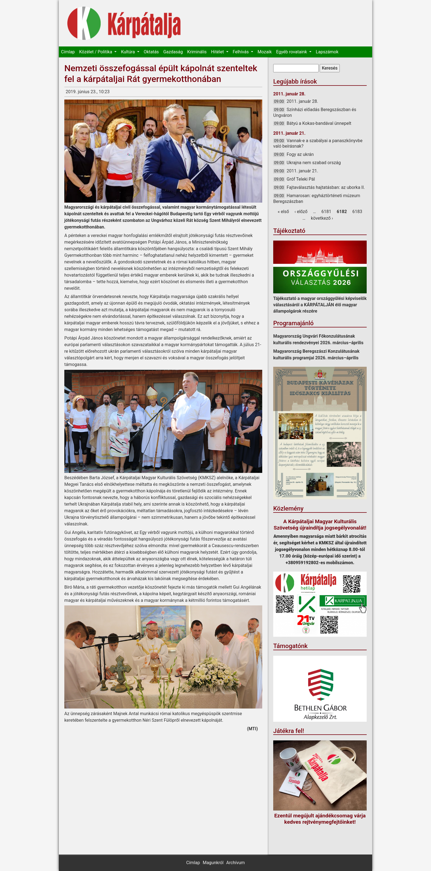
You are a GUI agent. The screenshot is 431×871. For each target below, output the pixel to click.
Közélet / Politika (96, 51)
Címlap (68, 51)
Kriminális (197, 51)
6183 (357, 211)
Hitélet (218, 51)
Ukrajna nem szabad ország (314, 162)
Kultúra (128, 51)
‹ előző (300, 211)
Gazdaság (173, 51)
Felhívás (241, 51)
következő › (322, 218)
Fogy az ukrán (300, 154)
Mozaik (265, 51)
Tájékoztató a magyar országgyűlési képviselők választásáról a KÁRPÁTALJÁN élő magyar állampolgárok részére (320, 305)
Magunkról (213, 862)
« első (283, 211)
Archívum (235, 862)
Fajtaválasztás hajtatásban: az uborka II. (326, 187)
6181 (326, 211)
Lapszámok (327, 51)
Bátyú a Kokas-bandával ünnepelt (319, 123)
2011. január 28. (302, 101)
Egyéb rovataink (292, 51)
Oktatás (151, 51)
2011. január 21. (302, 170)
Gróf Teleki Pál (301, 179)
